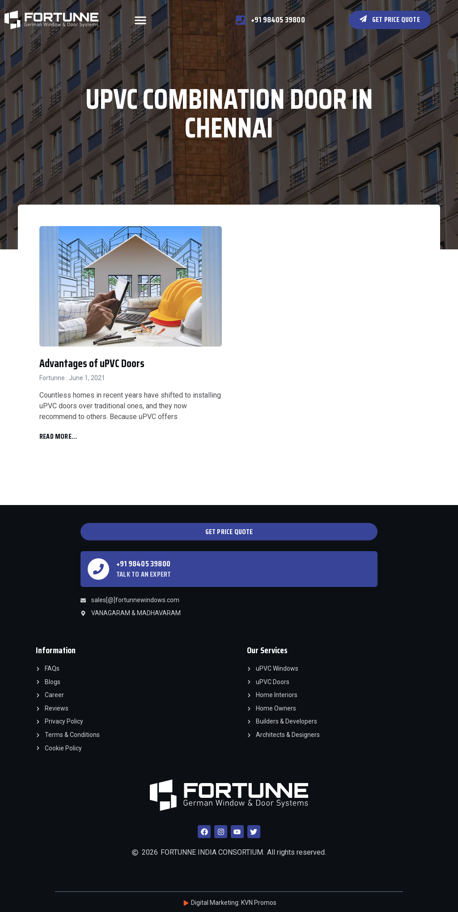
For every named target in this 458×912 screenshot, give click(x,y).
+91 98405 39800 (143, 563)
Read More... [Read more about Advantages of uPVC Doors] (58, 436)
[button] (140, 20)
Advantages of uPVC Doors (91, 363)
